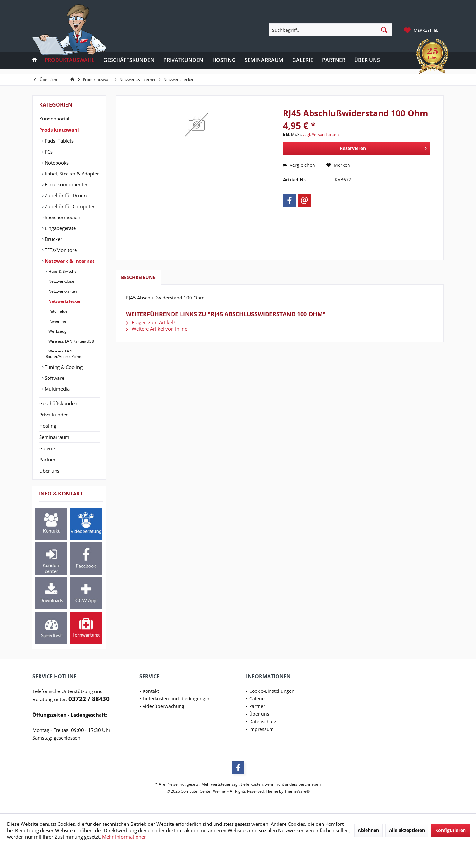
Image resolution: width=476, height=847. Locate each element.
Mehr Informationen (124, 837)
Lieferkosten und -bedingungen (177, 698)
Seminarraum (54, 437)
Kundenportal (54, 118)
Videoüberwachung (163, 706)
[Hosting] (224, 60)
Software (53, 378)
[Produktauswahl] (69, 60)
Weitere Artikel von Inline (156, 328)
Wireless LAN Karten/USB (71, 341)
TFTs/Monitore (60, 250)
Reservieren (383, 147)
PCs (48, 151)
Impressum (261, 729)
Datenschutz (262, 721)
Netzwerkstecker (64, 301)
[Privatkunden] (183, 60)
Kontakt (151, 691)
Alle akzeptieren (407, 830)
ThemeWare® (297, 791)
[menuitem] (422, 29)
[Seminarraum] (264, 60)
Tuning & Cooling (63, 367)
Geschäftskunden (58, 403)
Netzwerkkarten (62, 291)
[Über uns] (367, 60)
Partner (47, 459)
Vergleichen (299, 165)
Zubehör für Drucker (66, 195)
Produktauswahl (59, 130)
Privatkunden (54, 414)
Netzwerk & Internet (69, 261)
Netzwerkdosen (62, 281)
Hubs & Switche (62, 271)
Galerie (47, 448)
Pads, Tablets (58, 141)
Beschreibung (138, 277)
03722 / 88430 (89, 699)
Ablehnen (368, 830)
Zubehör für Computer (69, 206)
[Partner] (334, 60)
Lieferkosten (252, 784)
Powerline (57, 321)
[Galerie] (303, 60)
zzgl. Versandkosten (321, 134)
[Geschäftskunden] (129, 60)
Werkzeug (57, 331)
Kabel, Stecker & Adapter (71, 173)
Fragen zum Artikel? (150, 322)
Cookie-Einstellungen (272, 691)
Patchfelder (58, 311)
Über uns (49, 471)
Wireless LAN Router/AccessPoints (64, 353)
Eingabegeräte (59, 228)
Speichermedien (61, 217)
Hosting (47, 426)
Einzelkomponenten (66, 184)
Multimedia (56, 389)
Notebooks (56, 162)
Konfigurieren (450, 830)
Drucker (52, 239)
